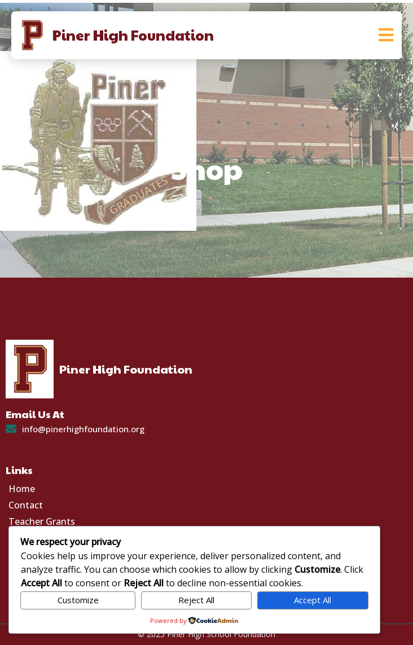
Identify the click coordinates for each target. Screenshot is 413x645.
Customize (78, 599)
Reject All (196, 599)
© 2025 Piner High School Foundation (206, 634)
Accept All (312, 599)
